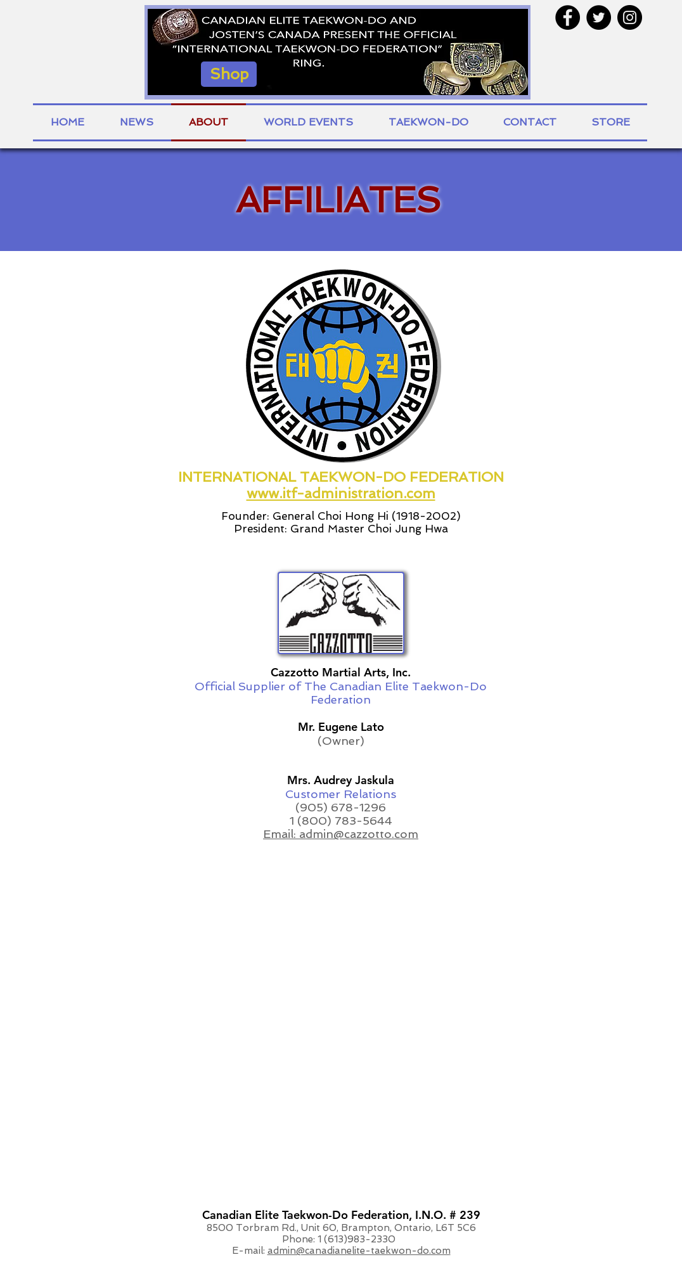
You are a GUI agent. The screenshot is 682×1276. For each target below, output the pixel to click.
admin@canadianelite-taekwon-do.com (359, 1250)
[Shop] (229, 74)
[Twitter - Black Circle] (598, 17)
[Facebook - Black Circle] (567, 17)
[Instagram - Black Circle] (629, 17)
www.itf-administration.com (341, 493)
